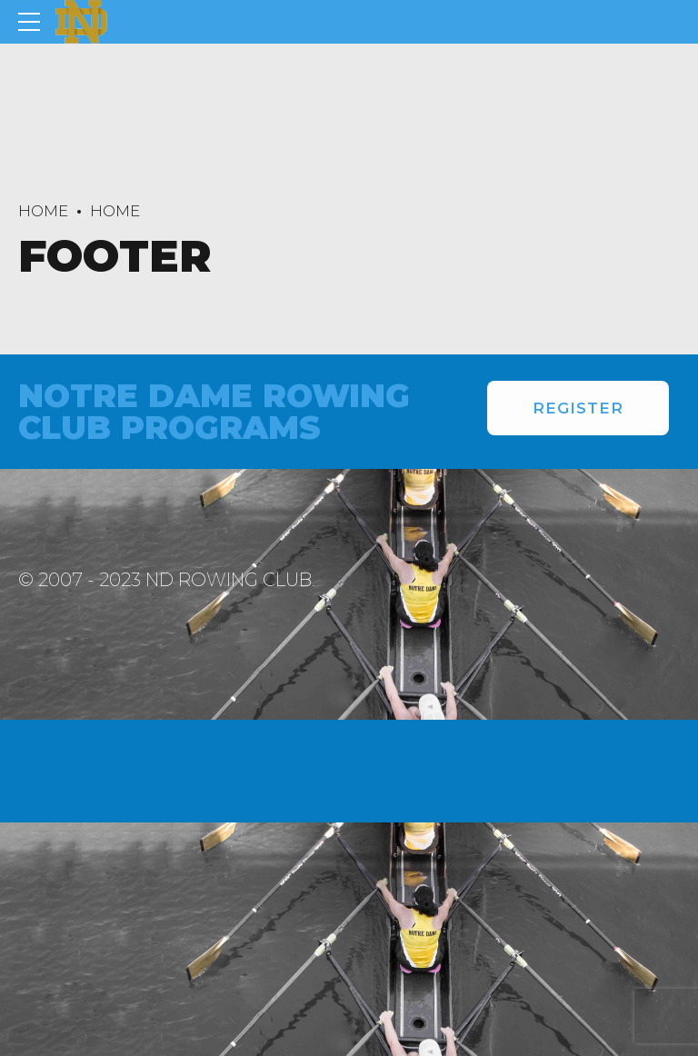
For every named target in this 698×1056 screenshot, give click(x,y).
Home (43, 211)
